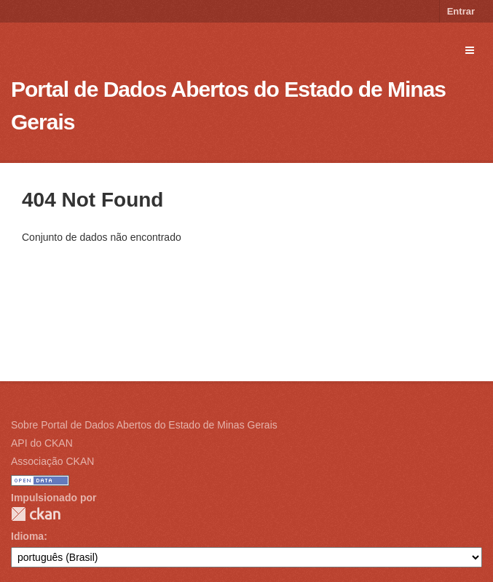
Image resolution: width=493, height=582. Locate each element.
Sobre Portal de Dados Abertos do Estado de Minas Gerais (144, 425)
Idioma (27, 536)
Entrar (461, 11)
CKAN (35, 514)
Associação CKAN (52, 461)
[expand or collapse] (469, 50)
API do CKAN (42, 443)
